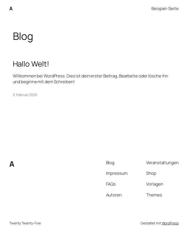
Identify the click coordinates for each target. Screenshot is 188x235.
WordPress (170, 223)
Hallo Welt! (31, 64)
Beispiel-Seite (165, 8)
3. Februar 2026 (25, 94)
